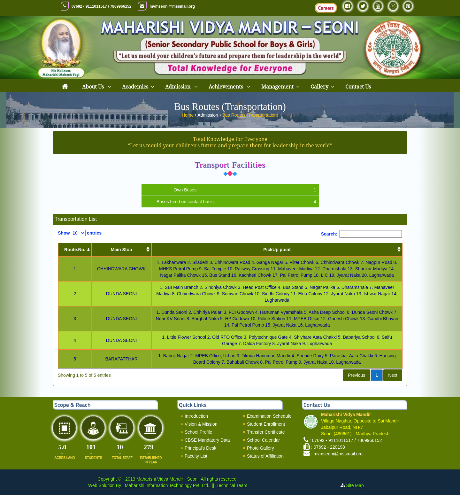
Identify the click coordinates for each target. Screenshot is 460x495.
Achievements (226, 87)
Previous (356, 375)
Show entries (80, 233)
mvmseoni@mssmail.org (172, 6)
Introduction (196, 416)
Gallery (319, 87)
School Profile (198, 432)
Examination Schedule (269, 416)
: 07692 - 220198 (328, 447)
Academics (135, 87)
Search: (361, 234)
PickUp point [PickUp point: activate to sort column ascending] (277, 249)
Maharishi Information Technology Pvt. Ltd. (166, 485)
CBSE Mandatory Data (207, 440)
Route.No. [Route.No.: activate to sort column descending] (74, 249)
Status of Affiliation (265, 456)
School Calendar (263, 440)
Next (392, 375)
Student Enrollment (266, 424)
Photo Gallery (260, 448)
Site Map (357, 485)
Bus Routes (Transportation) (250, 113)
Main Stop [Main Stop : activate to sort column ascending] (121, 249)
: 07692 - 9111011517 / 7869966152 (346, 440)
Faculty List (196, 456)
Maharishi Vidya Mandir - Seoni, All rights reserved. (187, 479)
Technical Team (232, 485)
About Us (93, 87)
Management (277, 87)
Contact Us (358, 87)
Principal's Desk (200, 448)
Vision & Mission (201, 424)
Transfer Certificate (266, 432)
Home (188, 113)
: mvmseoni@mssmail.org (337, 453)
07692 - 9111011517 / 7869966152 (102, 6)
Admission (178, 87)
